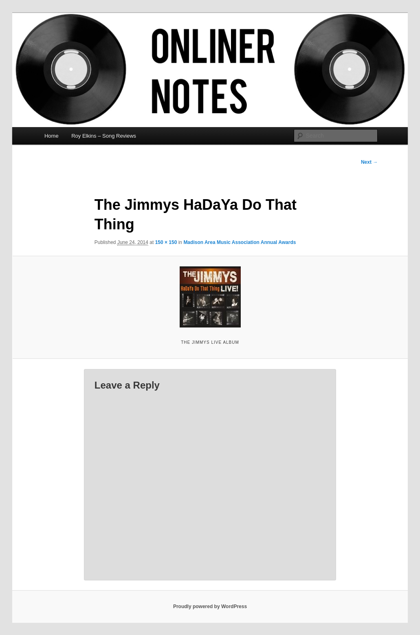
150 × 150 (166, 242)
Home (51, 136)
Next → (369, 162)
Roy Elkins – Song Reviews (103, 136)
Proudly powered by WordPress (210, 606)
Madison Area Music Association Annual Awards (239, 242)
